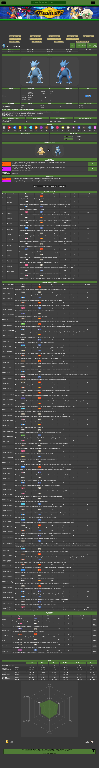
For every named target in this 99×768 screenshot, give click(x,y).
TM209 (4, 597)
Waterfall (9, 425)
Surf (8, 484)
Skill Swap (9, 452)
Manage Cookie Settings (66, 749)
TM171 (4, 543)
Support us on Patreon (49, 753)
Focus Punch (10, 566)
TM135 (4, 505)
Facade (9, 335)
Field (79, 139)
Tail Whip (9, 202)
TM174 (4, 550)
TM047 (4, 367)
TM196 (4, 571)
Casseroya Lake (22, 162)
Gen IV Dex (11, 51)
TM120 (4, 473)
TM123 (4, 484)
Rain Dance (10, 373)
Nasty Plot (9, 510)
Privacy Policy (55, 749)
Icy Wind (9, 346)
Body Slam (9, 404)
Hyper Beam (10, 537)
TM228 (4, 608)
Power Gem (10, 457)
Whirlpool (9, 592)
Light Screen (10, 420)
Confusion (9, 213)
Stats (89, 45)
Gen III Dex (30, 51)
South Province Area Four (22, 164)
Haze (8, 550)
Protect (9, 293)
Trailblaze (9, 325)
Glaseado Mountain (32, 162)
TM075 (4, 420)
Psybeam (9, 309)
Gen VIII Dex (30, 49)
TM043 (4, 362)
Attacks (84, 45)
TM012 (4, 304)
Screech (9, 245)
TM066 (4, 404)
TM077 (4, 425)
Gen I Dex (68, 51)
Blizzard (9, 521)
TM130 (4, 500)
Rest (8, 441)
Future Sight (10, 603)
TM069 (4, 410)
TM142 (4, 516)
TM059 (4, 394)
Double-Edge (10, 582)
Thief (8, 320)
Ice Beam (9, 505)
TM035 (4, 351)
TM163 (4, 537)
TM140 (4, 510)
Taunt (8, 447)
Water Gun (10, 208)
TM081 (4, 436)
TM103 (4, 463)
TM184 (4, 560)
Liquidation (10, 468)
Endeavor (9, 587)
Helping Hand (10, 500)
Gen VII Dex (49, 49)
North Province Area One (44, 162)
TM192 (4, 566)
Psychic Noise (9, 608)
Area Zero (14, 162)
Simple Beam (5, 646)
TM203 (4, 576)
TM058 (4, 388)
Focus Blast (10, 531)
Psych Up (9, 261)
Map (93, 164)
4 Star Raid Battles (26, 165)
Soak (8, 255)
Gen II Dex (49, 51)
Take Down (10, 288)
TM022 (4, 330)
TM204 (4, 582)
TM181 (4, 555)
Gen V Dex (88, 49)
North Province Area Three (58, 162)
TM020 (4, 325)
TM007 (4, 293)
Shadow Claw (10, 399)
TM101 (4, 457)
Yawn (3, 640)
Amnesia (9, 266)
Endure (9, 367)
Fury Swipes (10, 224)
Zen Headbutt (10, 239)
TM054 (4, 378)
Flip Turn (9, 571)
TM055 (4, 383)
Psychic (9, 473)
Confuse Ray (10, 314)
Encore (9, 478)
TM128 (4, 489)
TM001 (4, 288)
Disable (9, 234)
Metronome (10, 431)
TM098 (4, 452)
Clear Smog (5, 651)
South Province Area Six (35, 164)
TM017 (4, 314)
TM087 (4, 447)
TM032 (4, 341)
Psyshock (9, 378)
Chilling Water (10, 330)
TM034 (4, 346)
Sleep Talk (9, 415)
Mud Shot (9, 351)
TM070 (4, 415)
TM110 (4, 468)
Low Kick (9, 304)
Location (78, 45)
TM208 (4, 592)
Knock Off (9, 555)
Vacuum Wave (9, 561)
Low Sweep (10, 357)
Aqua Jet (9, 218)
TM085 (4, 441)
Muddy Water (10, 597)
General (73, 45)
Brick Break (10, 388)
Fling (8, 362)
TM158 (4, 531)
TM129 (4, 494)
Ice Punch (9, 410)
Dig (8, 383)
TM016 (4, 309)
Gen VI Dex (69, 49)
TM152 (4, 526)
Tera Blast (9, 543)
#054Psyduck (12, 741)
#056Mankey (87, 741)
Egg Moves (95, 46)
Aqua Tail (9, 250)
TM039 (4, 357)
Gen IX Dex (11, 49)
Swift (8, 341)
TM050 (4, 373)
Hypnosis (4, 624)
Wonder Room (11, 277)
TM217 (4, 603)
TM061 (4, 399)
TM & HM (54, 186)
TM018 (4, 320)
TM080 (4, 431)
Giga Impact (10, 526)
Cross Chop (5, 635)
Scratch (9, 197)
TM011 (4, 298)
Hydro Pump (10, 271)
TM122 (4, 478)
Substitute (9, 463)
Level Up (46, 186)
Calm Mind (9, 494)
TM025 (4, 335)
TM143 (4, 521)
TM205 (4, 587)
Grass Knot (10, 436)
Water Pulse (10, 229)
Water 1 (79, 136)
